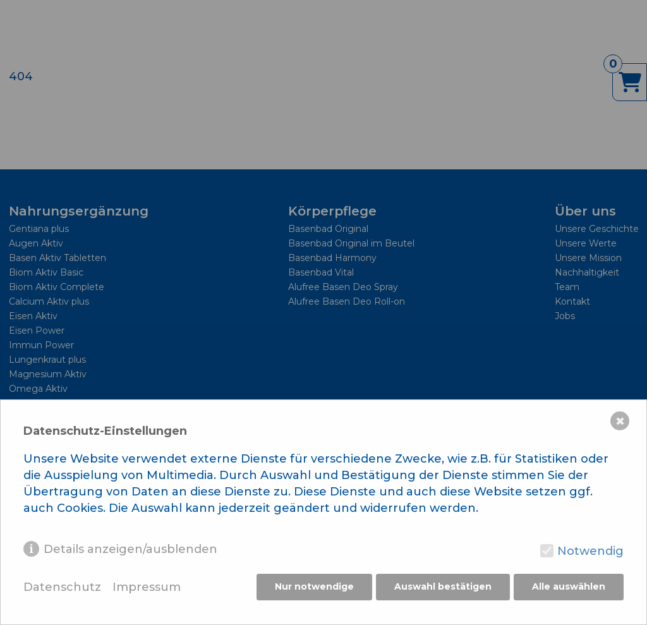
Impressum (146, 588)
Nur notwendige (313, 588)
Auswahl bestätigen (442, 588)
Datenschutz (62, 588)
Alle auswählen (568, 588)
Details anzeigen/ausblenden (130, 550)
